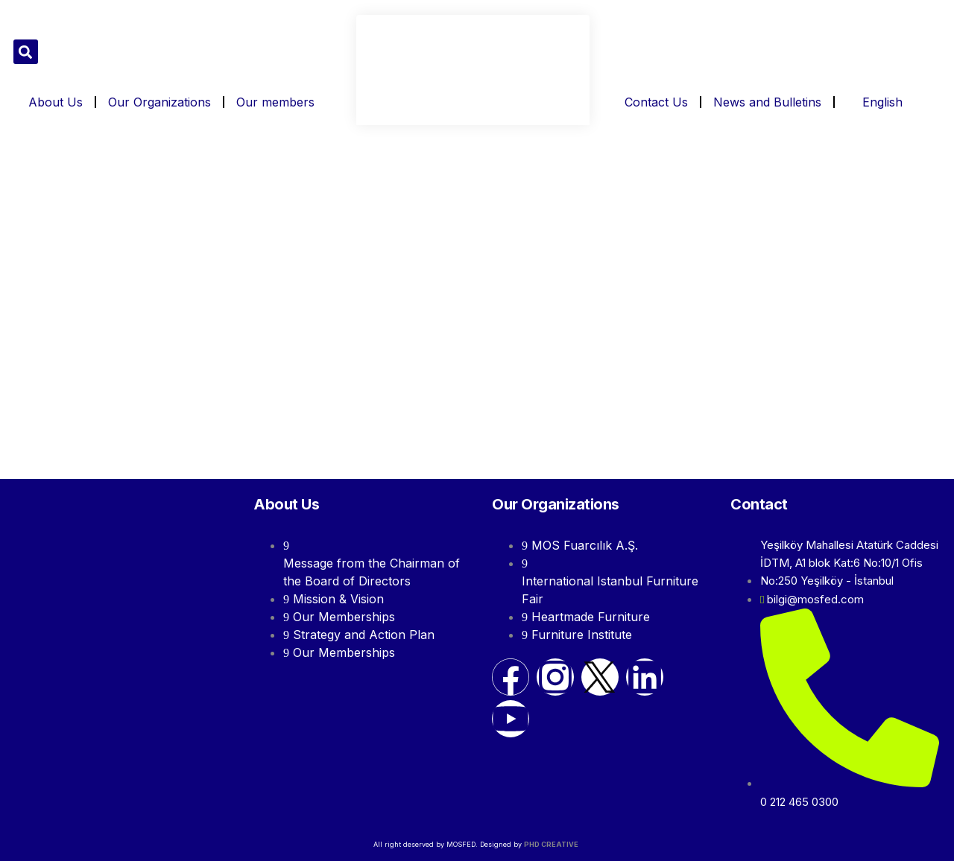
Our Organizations (159, 102)
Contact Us (656, 102)
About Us (55, 102)
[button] (25, 51)
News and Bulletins (767, 102)
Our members (275, 102)
